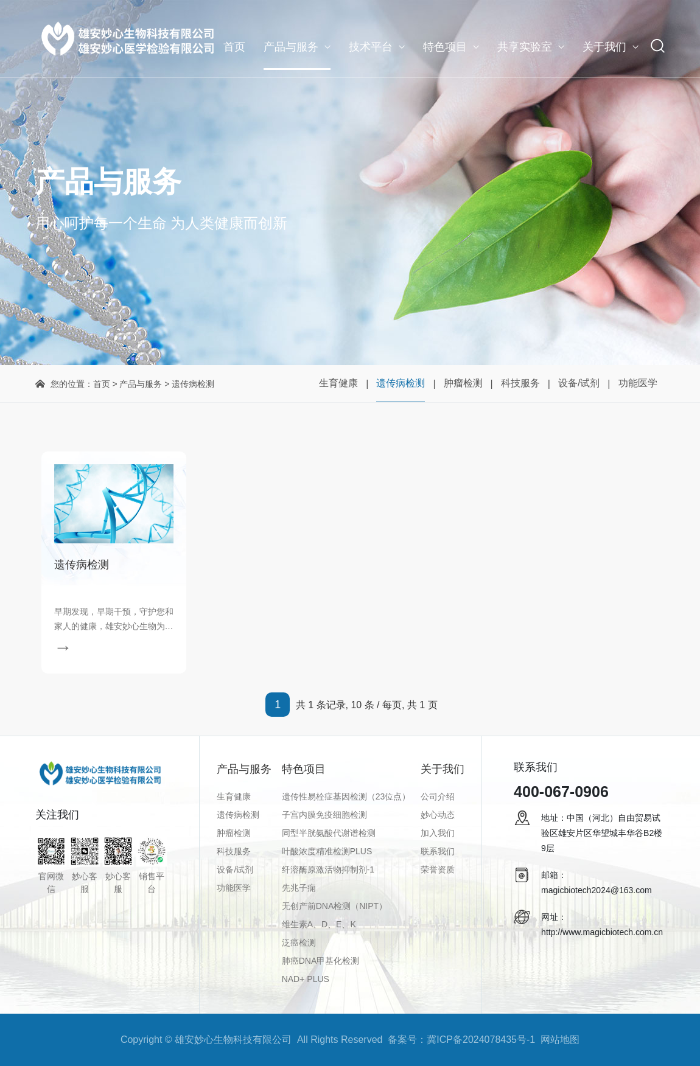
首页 (234, 47)
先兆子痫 (299, 888)
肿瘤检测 (463, 383)
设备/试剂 (579, 383)
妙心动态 (438, 815)
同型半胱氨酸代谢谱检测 (329, 833)
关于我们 (604, 47)
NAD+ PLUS (305, 979)
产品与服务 (291, 47)
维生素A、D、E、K (319, 924)
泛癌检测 (299, 942)
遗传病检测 (400, 383)
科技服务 (520, 383)
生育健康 (338, 383)
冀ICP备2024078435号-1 (481, 1039)
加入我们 (438, 833)
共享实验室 (524, 47)
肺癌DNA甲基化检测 (321, 961)
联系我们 (438, 851)
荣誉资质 (438, 869)
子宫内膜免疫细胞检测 (324, 815)
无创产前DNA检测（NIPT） (334, 906)
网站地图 (560, 1039)
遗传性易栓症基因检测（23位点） (346, 796)
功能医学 (637, 383)
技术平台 (371, 47)
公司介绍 (438, 796)
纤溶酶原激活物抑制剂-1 (328, 869)
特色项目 (445, 47)
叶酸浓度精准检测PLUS (327, 851)
